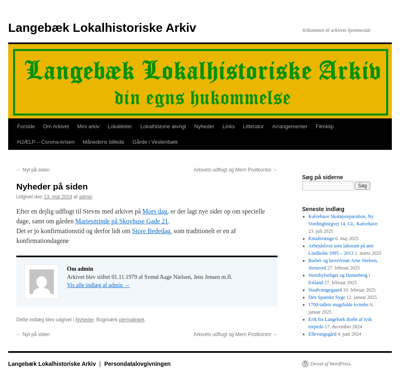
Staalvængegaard (325, 290)
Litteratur (253, 126)
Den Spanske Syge (327, 297)
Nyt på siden (33, 170)
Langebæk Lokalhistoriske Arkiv (102, 27)
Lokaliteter (120, 126)
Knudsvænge (321, 238)
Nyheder (204, 126)
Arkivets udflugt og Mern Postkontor (236, 170)
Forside (26, 126)
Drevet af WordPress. (331, 364)
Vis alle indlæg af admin (98, 285)
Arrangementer (290, 126)
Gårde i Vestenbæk (155, 142)
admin (85, 197)
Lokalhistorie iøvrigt (163, 126)
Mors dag (154, 211)
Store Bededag (151, 230)
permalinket (131, 320)
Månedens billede (103, 142)
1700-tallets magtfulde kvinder (339, 304)
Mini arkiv (88, 126)
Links (228, 126)
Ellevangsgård (323, 334)
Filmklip (324, 126)
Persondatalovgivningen (137, 364)
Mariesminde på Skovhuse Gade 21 (121, 221)
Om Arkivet (56, 126)
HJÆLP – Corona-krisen (46, 142)
